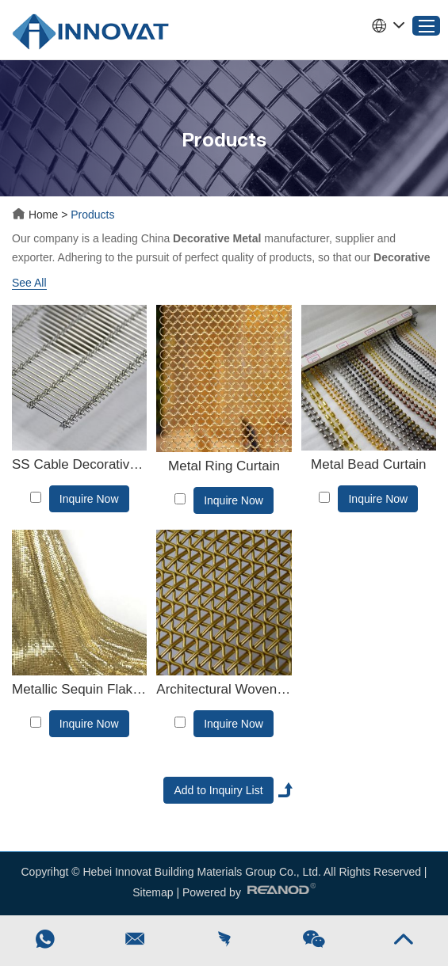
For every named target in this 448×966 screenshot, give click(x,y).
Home (36, 214)
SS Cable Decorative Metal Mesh (79, 464)
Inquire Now (89, 499)
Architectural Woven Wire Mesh (223, 689)
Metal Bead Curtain (369, 464)
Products (92, 214)
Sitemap (152, 892)
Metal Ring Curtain (224, 465)
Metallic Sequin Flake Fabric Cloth (79, 689)
